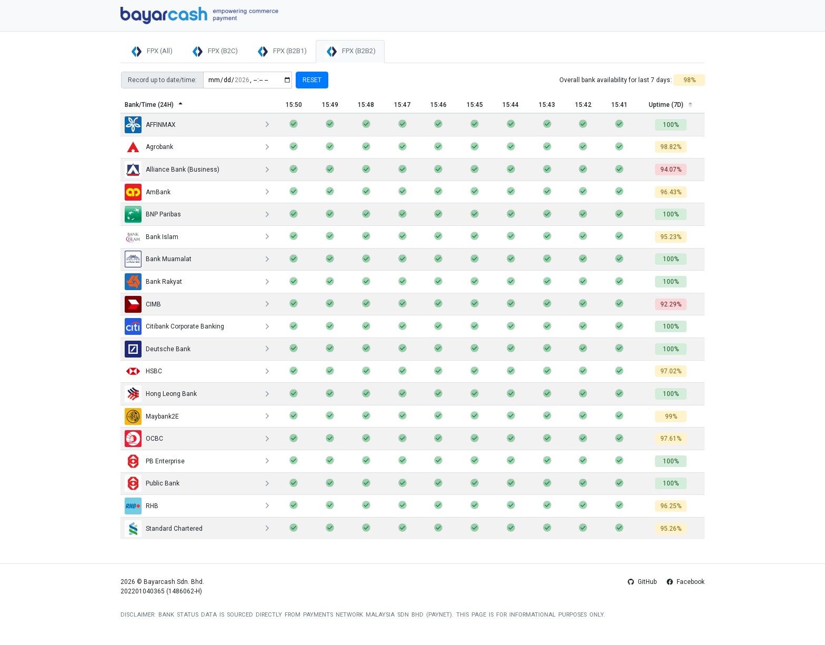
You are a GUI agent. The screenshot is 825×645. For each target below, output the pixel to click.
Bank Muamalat (158, 259)
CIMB (143, 304)
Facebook (686, 582)
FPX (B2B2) (350, 51)
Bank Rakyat (153, 281)
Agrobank (149, 146)
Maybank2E (152, 416)
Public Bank (152, 483)
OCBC (144, 438)
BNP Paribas (153, 214)
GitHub (643, 582)
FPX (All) (151, 51)
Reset (312, 80)
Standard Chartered (164, 528)
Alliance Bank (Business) (172, 169)
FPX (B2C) (214, 51)
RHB (141, 506)
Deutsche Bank (157, 349)
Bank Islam (151, 237)
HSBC (143, 371)
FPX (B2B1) (281, 51)
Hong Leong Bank (161, 393)
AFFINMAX (150, 124)
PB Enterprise (155, 461)
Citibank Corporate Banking (174, 326)
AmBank (147, 192)
